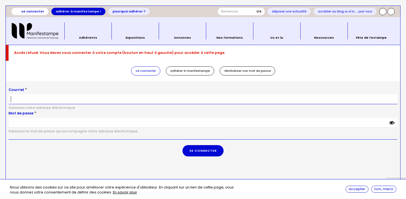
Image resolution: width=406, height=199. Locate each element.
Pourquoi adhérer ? (129, 11)
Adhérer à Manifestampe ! (78, 11)
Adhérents (88, 37)
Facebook (391, 11)
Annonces (182, 37)
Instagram (382, 11)
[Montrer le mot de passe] (392, 122)
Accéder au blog (345, 11)
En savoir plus (125, 193)
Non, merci (383, 189)
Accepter (357, 189)
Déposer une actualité (289, 11)
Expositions (135, 37)
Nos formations (229, 37)
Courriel (16, 89)
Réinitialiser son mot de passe (247, 71)
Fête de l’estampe (371, 37)
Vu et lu (276, 37)
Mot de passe (21, 113)
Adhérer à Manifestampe (190, 71)
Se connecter (32, 11)
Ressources (324, 37)
